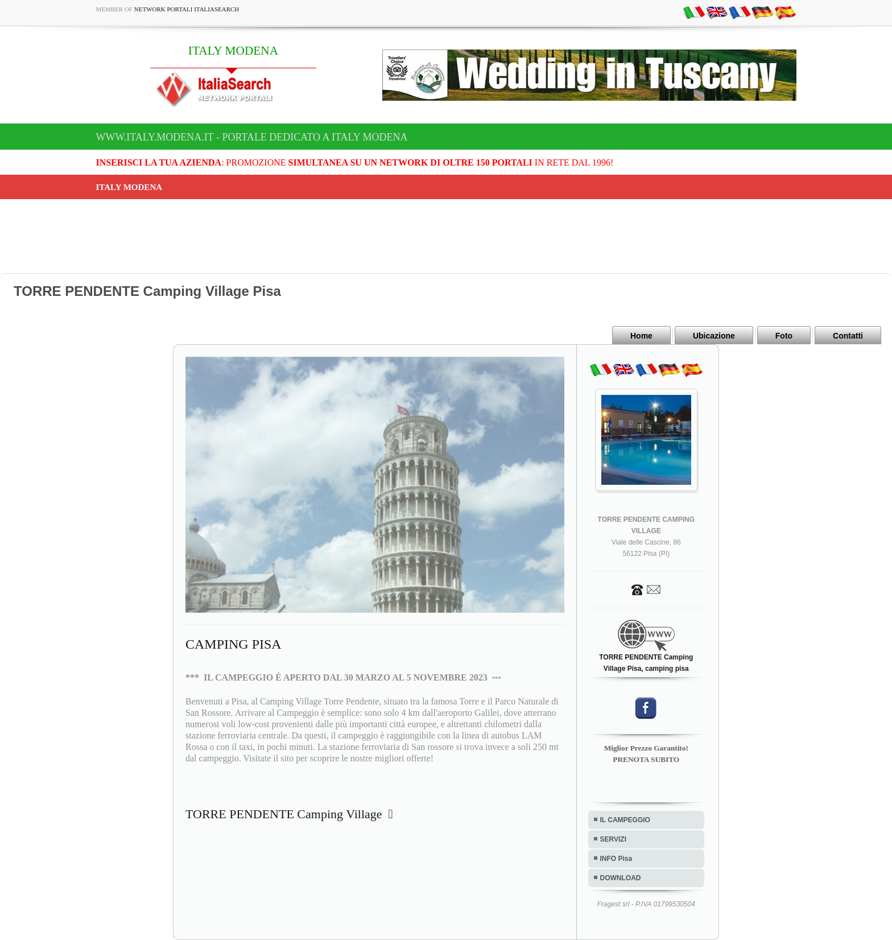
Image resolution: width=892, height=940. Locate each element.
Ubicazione (714, 335)
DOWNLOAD (620, 878)
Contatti (848, 335)
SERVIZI (613, 839)
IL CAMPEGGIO (625, 820)
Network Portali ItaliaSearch (186, 9)
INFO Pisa (616, 859)
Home (641, 335)
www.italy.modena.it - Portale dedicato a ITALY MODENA (252, 137)
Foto (783, 335)
